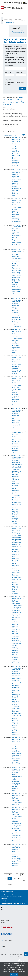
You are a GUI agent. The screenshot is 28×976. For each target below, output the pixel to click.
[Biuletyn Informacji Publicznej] (14, 928)
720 (10, 878)
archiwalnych (20, 82)
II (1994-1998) (10, 99)
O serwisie (3, 914)
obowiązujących (10, 82)
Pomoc (2, 916)
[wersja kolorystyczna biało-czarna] (22, 3)
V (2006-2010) (15, 101)
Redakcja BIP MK (5, 920)
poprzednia (8, 874)
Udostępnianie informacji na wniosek (9, 894)
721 (15, 878)
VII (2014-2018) (11, 102)
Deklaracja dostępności (6, 901)
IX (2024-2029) (7, 104)
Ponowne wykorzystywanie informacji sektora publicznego (11, 897)
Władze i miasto (17, 19)
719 (6, 878)
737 (24, 880)
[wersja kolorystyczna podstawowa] (19, 3)
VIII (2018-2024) (20, 102)
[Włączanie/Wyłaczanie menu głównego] (2, 14)
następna (10, 884)
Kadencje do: (19, 72)
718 (22, 874)
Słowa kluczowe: (9, 65)
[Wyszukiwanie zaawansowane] (10, 14)
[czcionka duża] (12, 2)
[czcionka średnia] (10, 3)
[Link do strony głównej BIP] (14, 8)
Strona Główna (8, 19)
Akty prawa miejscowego (18, 32)
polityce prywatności (18, 969)
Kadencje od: (8, 72)
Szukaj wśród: (8, 80)
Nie (16, 974)
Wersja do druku (6, 947)
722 (19, 878)
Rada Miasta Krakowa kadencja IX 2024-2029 (16, 20)
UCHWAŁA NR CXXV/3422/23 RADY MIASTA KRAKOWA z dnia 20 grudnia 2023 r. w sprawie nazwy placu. (17, 799)
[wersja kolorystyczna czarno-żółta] (24, 3)
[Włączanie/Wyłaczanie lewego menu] (2, 20)
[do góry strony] (26, 954)
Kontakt (3, 922)
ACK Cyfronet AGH (11, 956)
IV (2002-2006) (7, 101)
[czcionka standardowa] (9, 2)
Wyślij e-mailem (6, 940)
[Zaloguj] (26, 14)
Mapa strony (4, 907)
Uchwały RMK (9, 22)
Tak (12, 974)
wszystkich (8, 84)
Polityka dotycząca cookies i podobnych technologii (13, 903)
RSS (2, 909)
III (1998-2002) (18, 99)
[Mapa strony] (18, 14)
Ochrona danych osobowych (7, 891)
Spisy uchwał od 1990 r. (18, 31)
